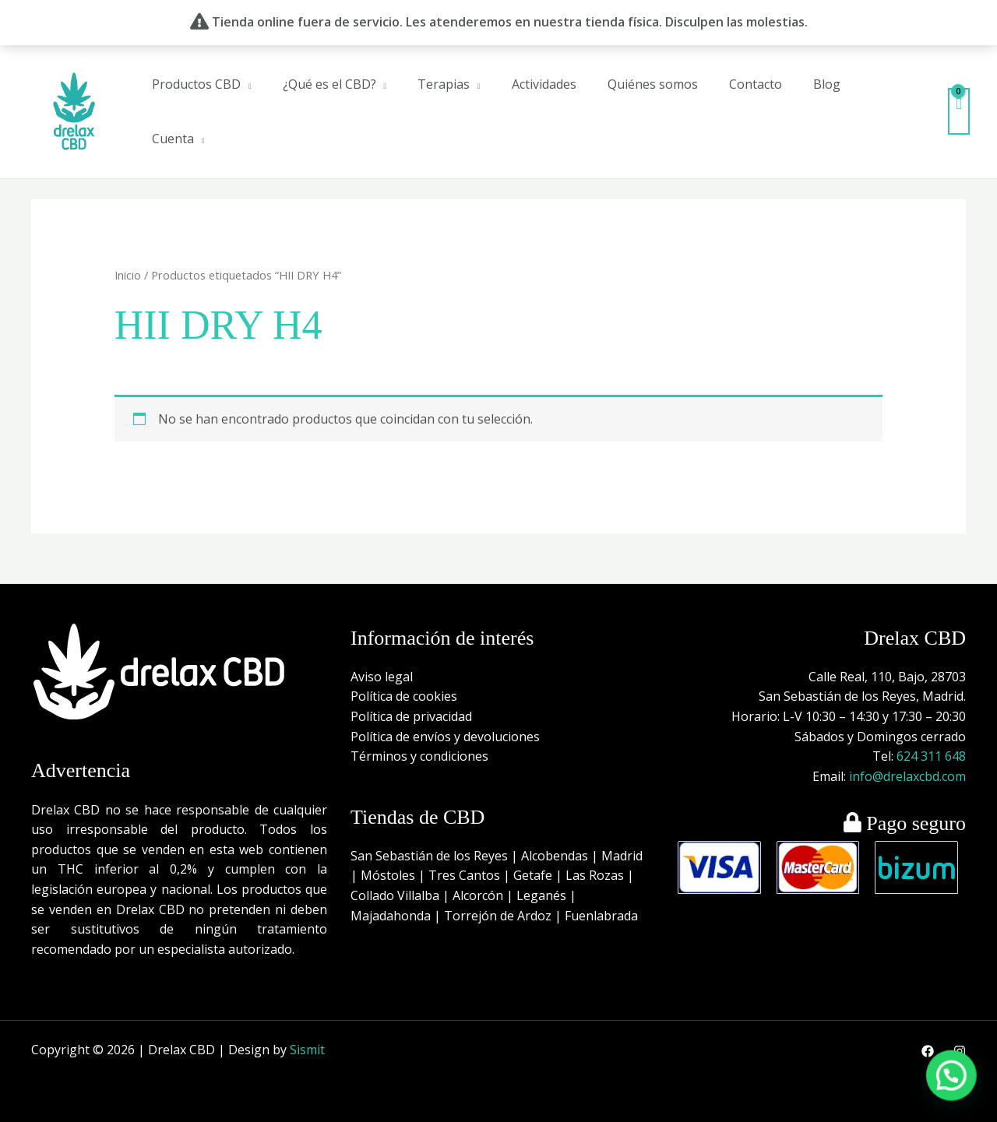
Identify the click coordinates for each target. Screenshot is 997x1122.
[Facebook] (927, 1051)
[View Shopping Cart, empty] (959, 111)
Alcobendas (554, 855)
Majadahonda (391, 915)
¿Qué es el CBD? (329, 84)
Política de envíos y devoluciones (445, 736)
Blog (826, 84)
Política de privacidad (411, 716)
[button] (957, 1094)
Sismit (307, 1049)
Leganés (541, 895)
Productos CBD (196, 84)
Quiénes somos (653, 84)
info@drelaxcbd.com (907, 776)
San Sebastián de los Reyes (429, 855)
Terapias (443, 84)
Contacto (755, 84)
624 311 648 (931, 756)
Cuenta (173, 138)
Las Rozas (594, 875)
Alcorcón (478, 895)
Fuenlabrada (601, 915)
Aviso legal (382, 676)
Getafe (532, 875)
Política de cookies (404, 696)
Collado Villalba (395, 895)
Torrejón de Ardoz (497, 915)
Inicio (127, 275)
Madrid (622, 855)
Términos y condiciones (419, 756)
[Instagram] (959, 1051)
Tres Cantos (464, 875)
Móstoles (388, 875)
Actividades (544, 84)
